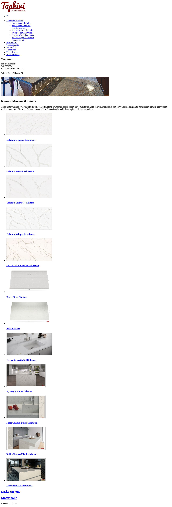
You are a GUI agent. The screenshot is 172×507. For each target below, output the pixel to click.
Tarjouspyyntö (12, 45)
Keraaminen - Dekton (21, 25)
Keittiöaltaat (11, 47)
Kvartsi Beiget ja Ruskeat (23, 37)
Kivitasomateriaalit (14, 21)
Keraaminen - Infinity (21, 23)
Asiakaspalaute (12, 54)
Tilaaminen (11, 50)
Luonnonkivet (18, 40)
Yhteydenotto (12, 52)
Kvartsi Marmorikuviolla (22, 30)
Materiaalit (9, 498)
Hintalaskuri (11, 42)
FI (7, 16)
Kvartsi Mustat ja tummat (23, 35)
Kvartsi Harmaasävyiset (22, 33)
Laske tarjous (10, 491)
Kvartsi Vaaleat (18, 28)
